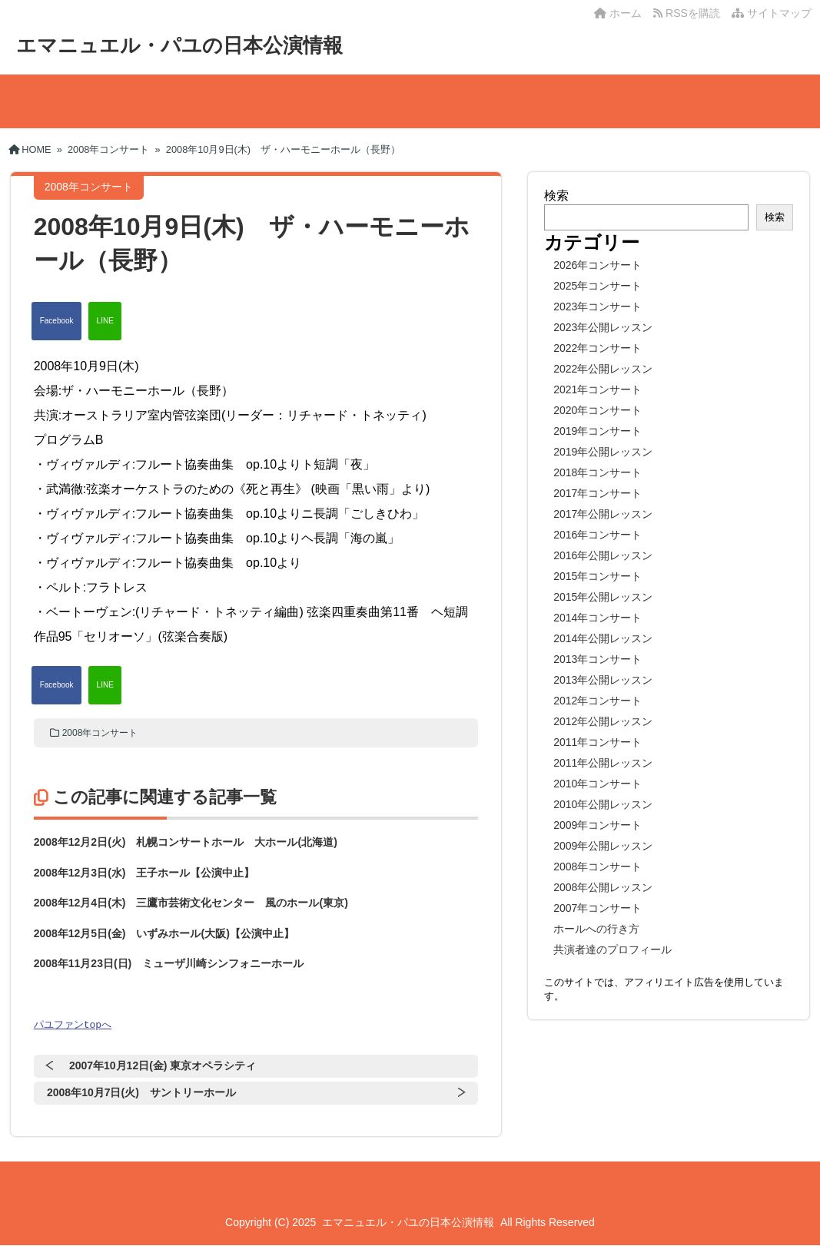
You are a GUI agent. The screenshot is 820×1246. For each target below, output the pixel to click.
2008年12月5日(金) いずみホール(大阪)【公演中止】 (164, 933)
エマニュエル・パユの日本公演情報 (179, 45)
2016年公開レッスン (602, 555)
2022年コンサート (597, 348)
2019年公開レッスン (602, 452)
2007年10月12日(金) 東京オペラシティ (163, 1066)
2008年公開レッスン (602, 887)
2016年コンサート (597, 535)
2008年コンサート (100, 732)
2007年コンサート (597, 908)
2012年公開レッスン (602, 721)
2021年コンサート (597, 389)
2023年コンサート (597, 306)
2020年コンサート (597, 410)
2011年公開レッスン (602, 763)
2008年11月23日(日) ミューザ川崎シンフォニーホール (169, 963)
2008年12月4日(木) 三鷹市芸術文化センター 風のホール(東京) (191, 902)
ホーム (618, 13)
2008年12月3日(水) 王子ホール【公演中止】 (144, 873)
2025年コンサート (597, 286)
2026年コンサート (597, 265)
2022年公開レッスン (602, 369)
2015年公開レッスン (602, 597)
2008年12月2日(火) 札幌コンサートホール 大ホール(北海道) (185, 842)
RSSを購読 (689, 13)
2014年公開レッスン (602, 638)
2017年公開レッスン (602, 514)
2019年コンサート (597, 431)
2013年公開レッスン (602, 680)
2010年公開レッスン (602, 804)
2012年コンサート (597, 700)
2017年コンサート (597, 493)
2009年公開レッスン (602, 846)
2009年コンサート (597, 825)
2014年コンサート (597, 617)
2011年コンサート (597, 742)
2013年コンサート (597, 659)
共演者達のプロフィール (612, 949)
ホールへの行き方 (596, 929)
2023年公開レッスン (602, 327)
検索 (556, 195)
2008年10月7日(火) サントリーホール (141, 1093)
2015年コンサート (597, 576)
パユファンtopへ (72, 1025)
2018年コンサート (597, 472)
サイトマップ (772, 13)
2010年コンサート (597, 783)
